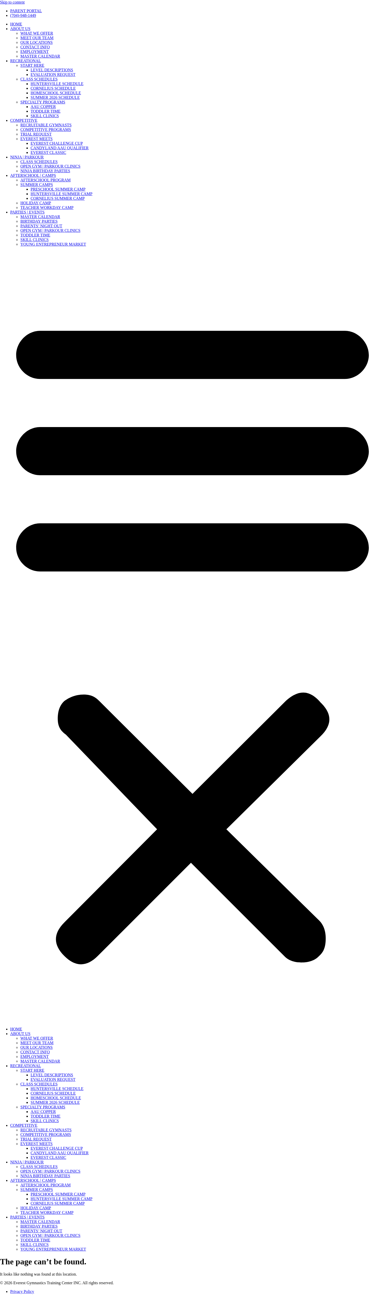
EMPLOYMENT (34, 51)
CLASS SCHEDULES (39, 79)
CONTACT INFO (35, 47)
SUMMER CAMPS (36, 184)
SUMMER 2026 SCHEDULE (55, 97)
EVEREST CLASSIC (48, 152)
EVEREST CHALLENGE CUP (57, 143)
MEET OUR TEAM (37, 38)
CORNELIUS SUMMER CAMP (58, 198)
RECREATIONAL (25, 61)
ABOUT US (20, 29)
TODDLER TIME (45, 111)
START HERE (32, 65)
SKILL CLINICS (45, 116)
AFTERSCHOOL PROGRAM (45, 180)
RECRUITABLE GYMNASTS (46, 125)
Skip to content (12, 2)
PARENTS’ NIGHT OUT (41, 226)
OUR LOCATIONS (36, 42)
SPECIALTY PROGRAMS (42, 102)
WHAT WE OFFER (36, 33)
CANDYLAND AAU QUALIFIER (60, 148)
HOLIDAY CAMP (35, 203)
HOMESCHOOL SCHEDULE (56, 93)
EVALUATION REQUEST (53, 74)
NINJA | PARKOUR (27, 157)
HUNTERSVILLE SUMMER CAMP (61, 194)
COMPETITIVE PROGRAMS (45, 129)
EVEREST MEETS (36, 139)
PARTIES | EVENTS (27, 212)
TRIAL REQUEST (36, 134)
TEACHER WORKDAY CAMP (46, 207)
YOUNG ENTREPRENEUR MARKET (53, 244)
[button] (192, 637)
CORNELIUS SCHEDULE (53, 88)
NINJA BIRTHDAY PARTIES (45, 171)
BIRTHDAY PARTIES (39, 221)
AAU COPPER (43, 106)
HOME (16, 24)
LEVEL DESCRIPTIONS (52, 70)
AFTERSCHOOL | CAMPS (33, 175)
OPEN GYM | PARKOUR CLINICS (50, 166)
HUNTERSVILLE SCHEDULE (57, 84)
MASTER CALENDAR (40, 56)
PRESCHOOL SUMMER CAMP (58, 189)
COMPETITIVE (23, 120)
